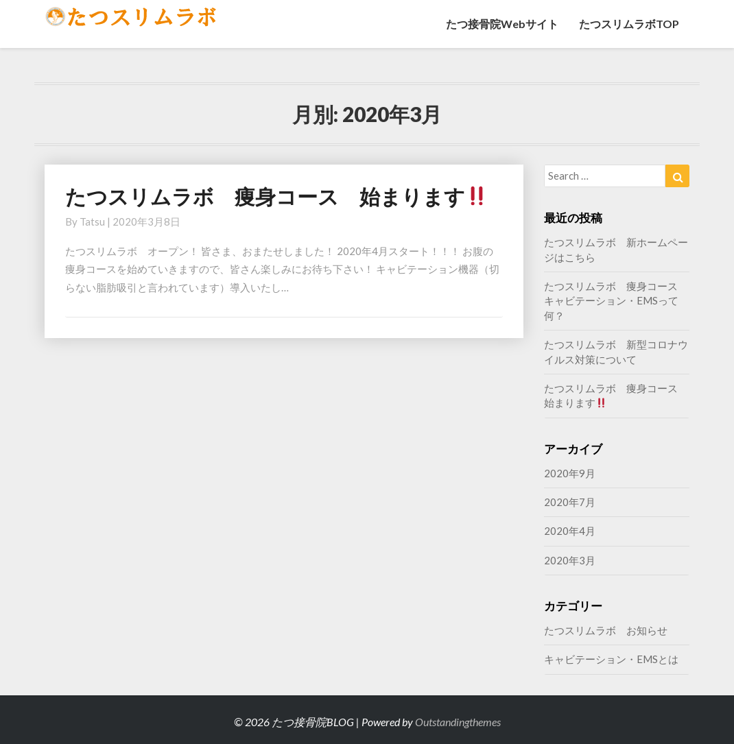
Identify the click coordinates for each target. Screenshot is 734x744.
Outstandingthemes (458, 721)
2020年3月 (569, 560)
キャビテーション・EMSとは (611, 659)
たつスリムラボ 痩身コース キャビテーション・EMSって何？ (616, 301)
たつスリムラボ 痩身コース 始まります (276, 196)
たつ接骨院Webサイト (502, 23)
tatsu (92, 221)
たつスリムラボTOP (629, 23)
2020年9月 (569, 473)
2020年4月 (569, 531)
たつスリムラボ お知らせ (605, 630)
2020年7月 (569, 502)
